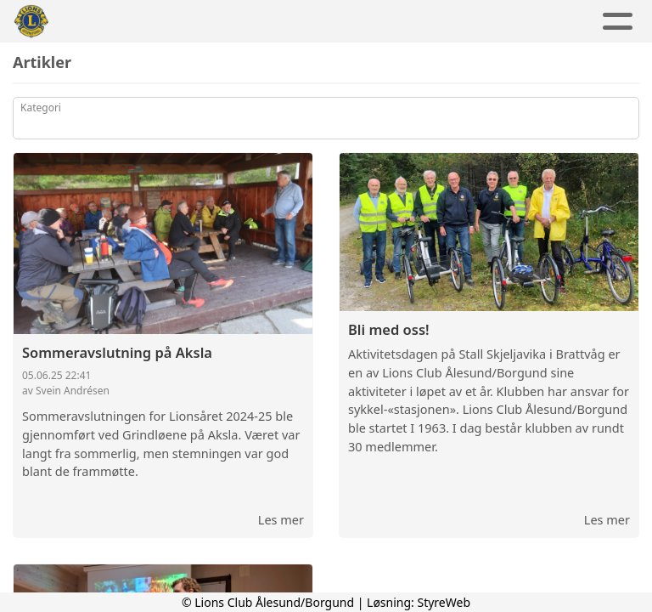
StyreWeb (443, 602)
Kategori (40, 107)
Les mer (281, 519)
